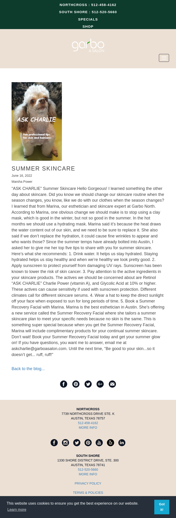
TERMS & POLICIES (88, 492)
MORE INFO (88, 427)
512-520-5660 (104, 12)
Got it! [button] (162, 507)
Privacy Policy (88, 483)
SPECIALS (88, 19)
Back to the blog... (28, 368)
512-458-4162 (103, 5)
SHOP (88, 26)
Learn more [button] (16, 510)
